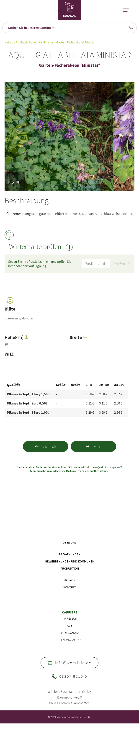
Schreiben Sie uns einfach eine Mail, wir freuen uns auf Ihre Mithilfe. (70, 471)
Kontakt (69, 587)
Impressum (69, 618)
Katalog (10, 42)
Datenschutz (69, 633)
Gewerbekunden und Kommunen (69, 561)
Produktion (69, 568)
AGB (69, 626)
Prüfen (121, 263)
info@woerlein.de (69, 662)
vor (93, 446)
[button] (13, 182)
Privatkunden (69, 554)
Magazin (69, 580)
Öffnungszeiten (69, 640)
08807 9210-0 (69, 676)
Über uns (69, 543)
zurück (46, 446)
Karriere (69, 612)
